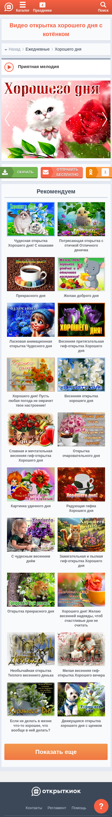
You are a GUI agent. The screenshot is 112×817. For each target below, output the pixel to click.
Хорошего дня (68, 49)
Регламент (57, 808)
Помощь (79, 808)
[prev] (7, 120)
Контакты (34, 808)
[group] (56, 67)
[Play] (9, 67)
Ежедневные (38, 49)
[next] (104, 120)
